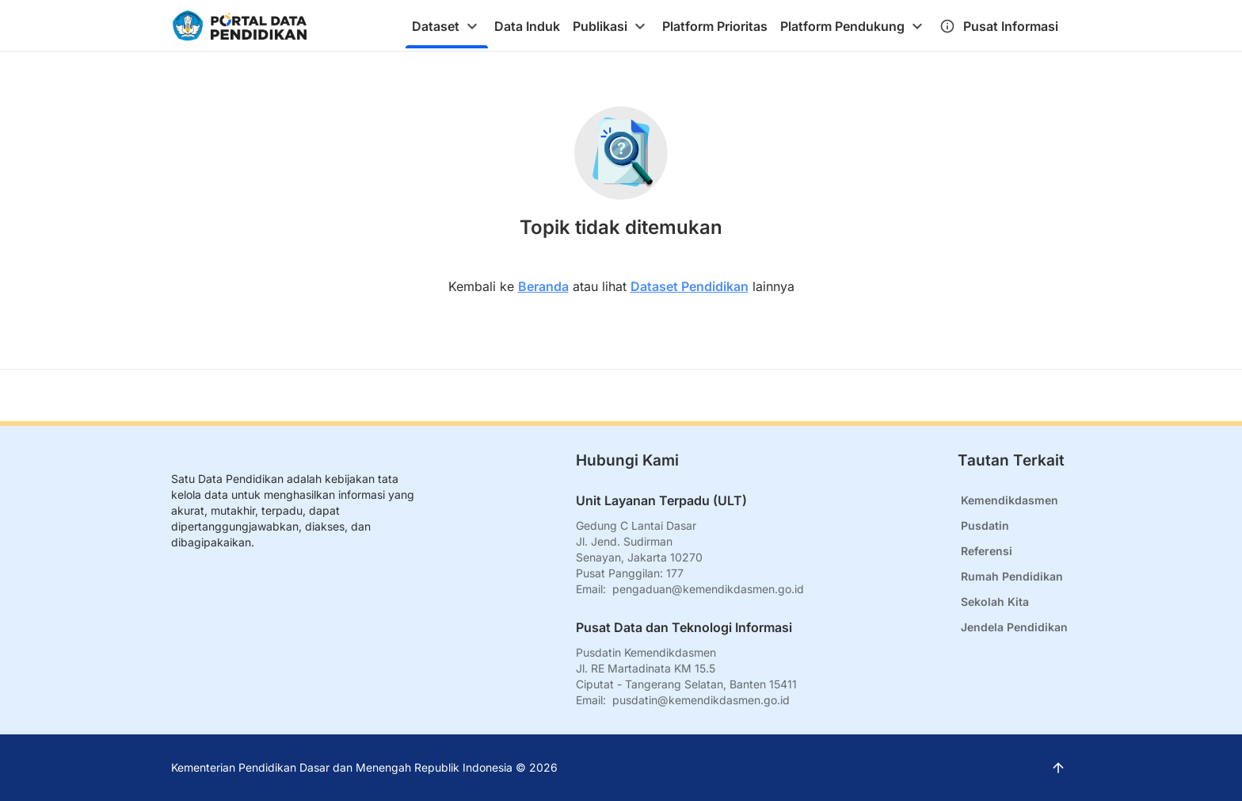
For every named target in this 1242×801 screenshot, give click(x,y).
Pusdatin (985, 525)
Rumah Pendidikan (1012, 576)
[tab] (447, 26)
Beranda (543, 286)
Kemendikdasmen (1009, 500)
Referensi (986, 551)
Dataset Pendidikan (690, 286)
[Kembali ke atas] (621, 395)
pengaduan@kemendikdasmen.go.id (708, 589)
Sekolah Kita (995, 601)
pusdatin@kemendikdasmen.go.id (701, 700)
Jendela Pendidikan (1014, 627)
